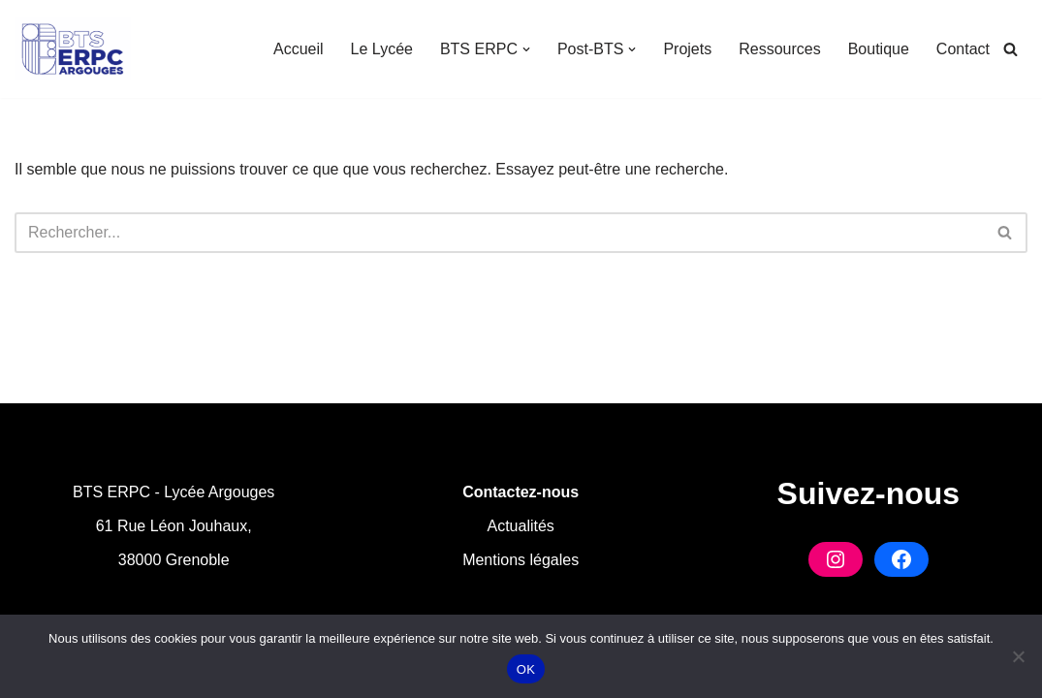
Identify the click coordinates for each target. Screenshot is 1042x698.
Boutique (878, 49)
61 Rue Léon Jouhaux (172, 526)
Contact (963, 49)
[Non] (1017, 656)
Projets (687, 49)
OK (526, 669)
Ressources (779, 49)
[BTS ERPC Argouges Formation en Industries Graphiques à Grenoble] (73, 48)
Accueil (298, 49)
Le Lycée (382, 49)
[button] (526, 49)
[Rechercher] (1010, 49)
